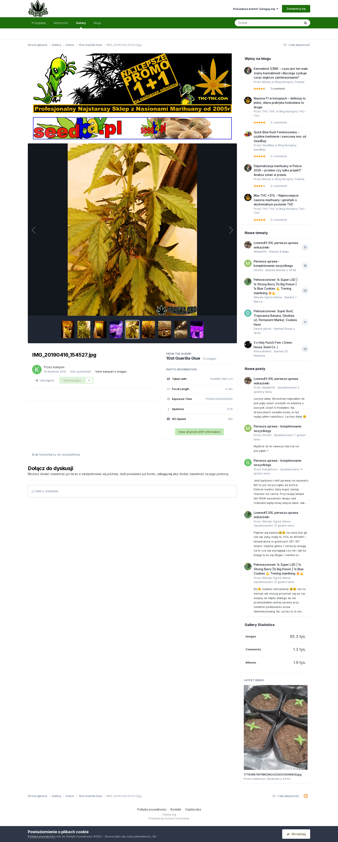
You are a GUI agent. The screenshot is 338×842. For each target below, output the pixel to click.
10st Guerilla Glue (183, 358)
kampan (58, 367)
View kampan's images (111, 371)
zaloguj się (164, 474)
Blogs (97, 23)
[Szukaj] (257, 22)
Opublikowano (274, 525)
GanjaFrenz (270, 469)
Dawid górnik (262, 328)
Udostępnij (45, 380)
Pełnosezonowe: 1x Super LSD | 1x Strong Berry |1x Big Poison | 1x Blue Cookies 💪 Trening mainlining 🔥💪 (279, 569)
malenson (258, 778)
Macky (266, 82)
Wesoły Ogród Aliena (268, 297)
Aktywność (60, 23)
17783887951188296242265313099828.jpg (273, 774)
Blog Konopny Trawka (289, 82)
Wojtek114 (260, 251)
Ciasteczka (193, 809)
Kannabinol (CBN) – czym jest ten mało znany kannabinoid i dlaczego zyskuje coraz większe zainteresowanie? (281, 73)
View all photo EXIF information (199, 431)
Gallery (81, 24)
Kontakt (176, 809)
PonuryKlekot (262, 351)
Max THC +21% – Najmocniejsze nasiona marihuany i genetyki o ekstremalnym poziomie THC (276, 200)
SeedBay (268, 145)
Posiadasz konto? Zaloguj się (255, 9)
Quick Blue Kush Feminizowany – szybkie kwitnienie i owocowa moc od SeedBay (280, 136)
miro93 (258, 270)
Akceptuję (296, 834)
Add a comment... (46, 491)
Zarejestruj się (296, 8)
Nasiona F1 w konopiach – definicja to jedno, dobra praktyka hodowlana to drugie (280, 103)
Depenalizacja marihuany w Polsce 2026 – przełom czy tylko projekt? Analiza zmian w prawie (278, 170)
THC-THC (268, 111)
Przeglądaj (39, 23)
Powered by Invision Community (169, 818)
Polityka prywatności (151, 809)
